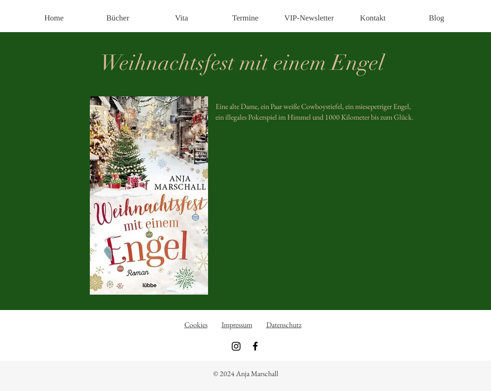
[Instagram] (236, 346)
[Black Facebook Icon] (255, 346)
